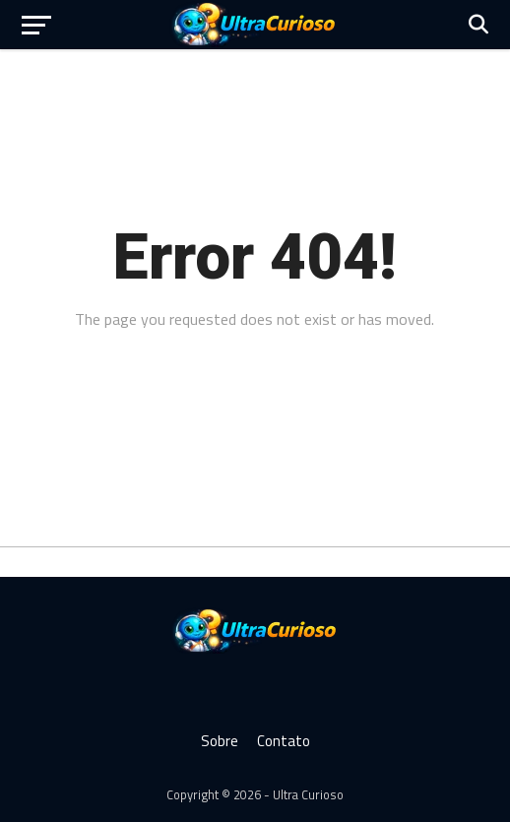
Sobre (219, 740)
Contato (283, 740)
